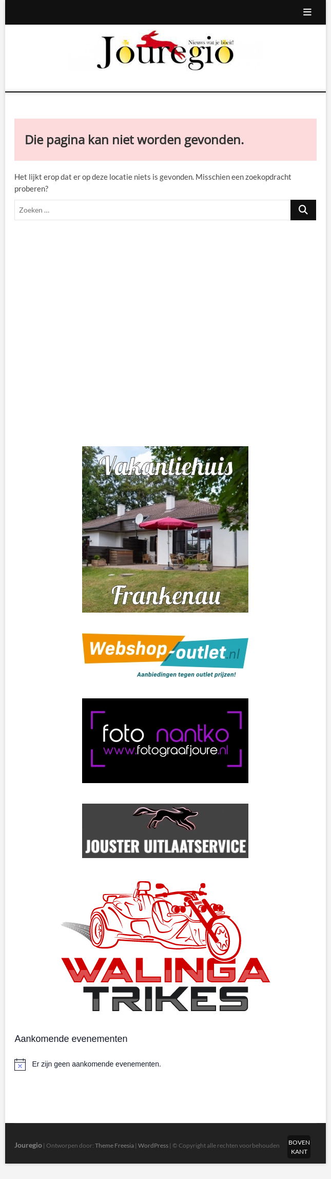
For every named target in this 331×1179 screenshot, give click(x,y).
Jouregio (28, 1144)
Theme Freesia (114, 1145)
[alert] (165, 1064)
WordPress (153, 1145)
